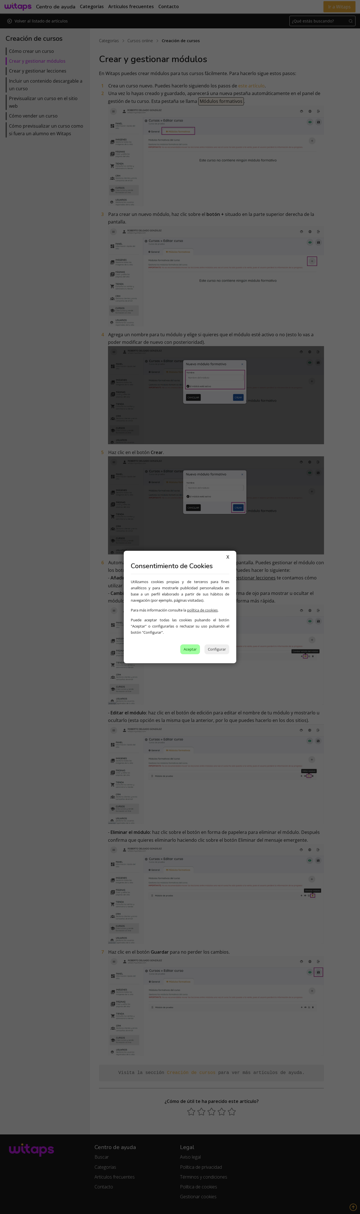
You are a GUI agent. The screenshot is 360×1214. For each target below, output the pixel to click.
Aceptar (190, 649)
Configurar (217, 649)
